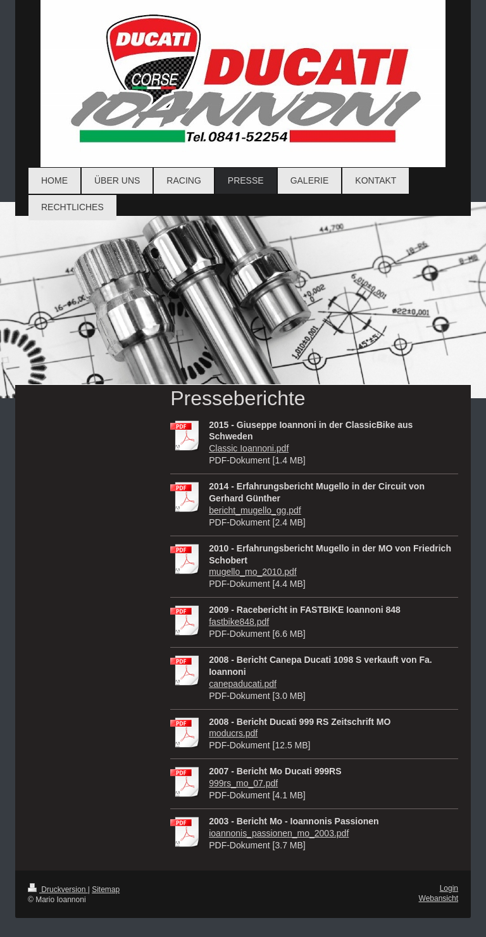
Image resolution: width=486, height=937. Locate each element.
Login (449, 888)
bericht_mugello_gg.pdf (255, 510)
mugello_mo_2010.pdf (253, 572)
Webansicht (438, 898)
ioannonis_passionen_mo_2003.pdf (279, 833)
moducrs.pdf (233, 733)
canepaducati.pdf (243, 684)
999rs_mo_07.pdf (243, 783)
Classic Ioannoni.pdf (249, 448)
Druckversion (58, 889)
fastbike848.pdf (239, 622)
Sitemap (106, 889)
